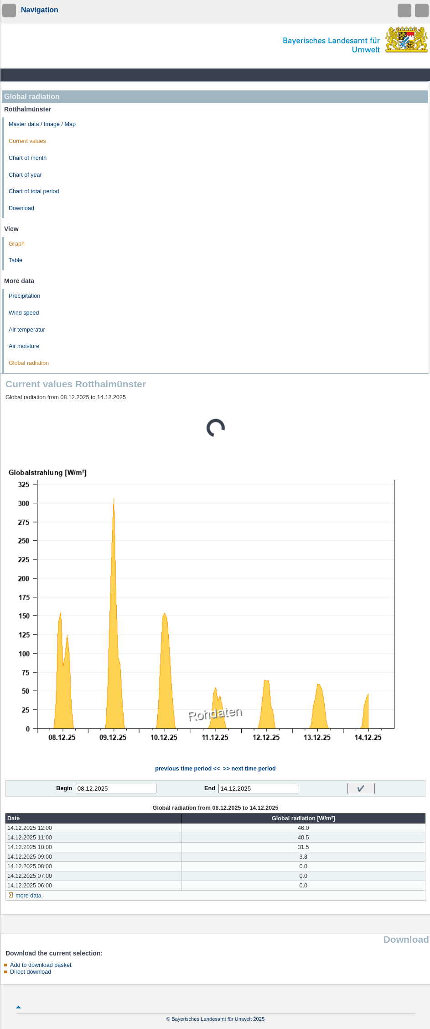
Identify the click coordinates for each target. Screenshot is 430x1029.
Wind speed (24, 313)
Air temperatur (27, 330)
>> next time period (249, 768)
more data (28, 895)
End (209, 788)
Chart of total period (34, 191)
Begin (64, 788)
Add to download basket (40, 965)
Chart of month (28, 158)
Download (21, 208)
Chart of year (25, 175)
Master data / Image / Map (42, 124)
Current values (27, 141)
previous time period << (187, 768)
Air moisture (24, 346)
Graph (17, 244)
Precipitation (24, 296)
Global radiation (29, 363)
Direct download (30, 972)
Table (15, 260)
